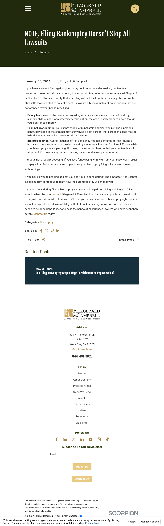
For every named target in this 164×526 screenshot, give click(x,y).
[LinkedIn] (82, 439)
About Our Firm (82, 379)
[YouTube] (90, 439)
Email (53, 454)
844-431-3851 (82, 356)
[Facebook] (57, 439)
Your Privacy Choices (68, 516)
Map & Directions (82, 349)
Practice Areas (82, 385)
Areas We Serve (82, 392)
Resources (82, 416)
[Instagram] (99, 439)
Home (82, 373)
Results (82, 398)
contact (56, 194)
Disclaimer (82, 422)
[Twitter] (74, 439)
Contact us (40, 213)
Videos (82, 410)
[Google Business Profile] (65, 439)
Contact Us (82, 478)
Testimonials (82, 404)
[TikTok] (107, 439)
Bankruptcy (46, 222)
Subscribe (81, 466)
